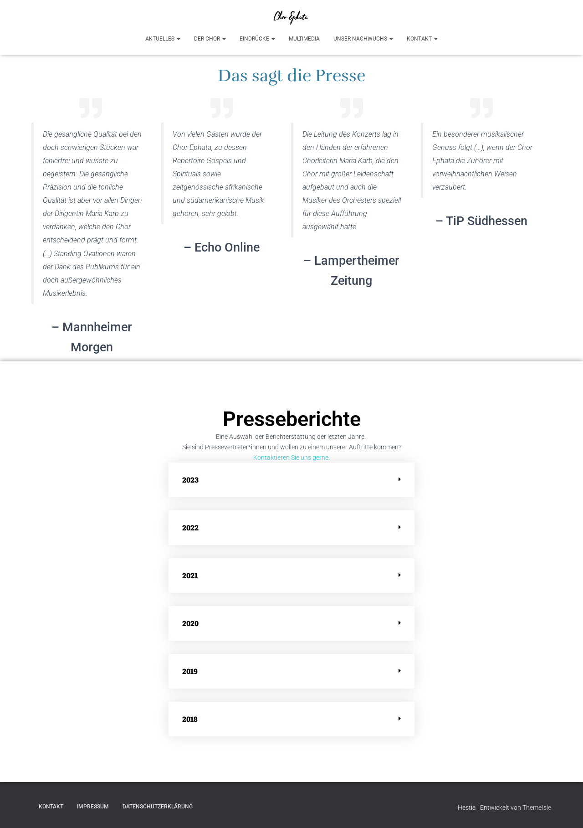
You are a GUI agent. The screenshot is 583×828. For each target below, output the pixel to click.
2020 (190, 623)
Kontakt (422, 39)
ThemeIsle (536, 807)
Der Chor (210, 39)
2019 (190, 671)
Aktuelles (162, 39)
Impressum (93, 806)
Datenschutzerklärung (158, 806)
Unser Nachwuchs (363, 39)
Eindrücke (257, 39)
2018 (190, 719)
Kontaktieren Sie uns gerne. (291, 457)
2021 (190, 575)
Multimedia (304, 39)
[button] (291, 480)
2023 (190, 479)
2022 (190, 527)
